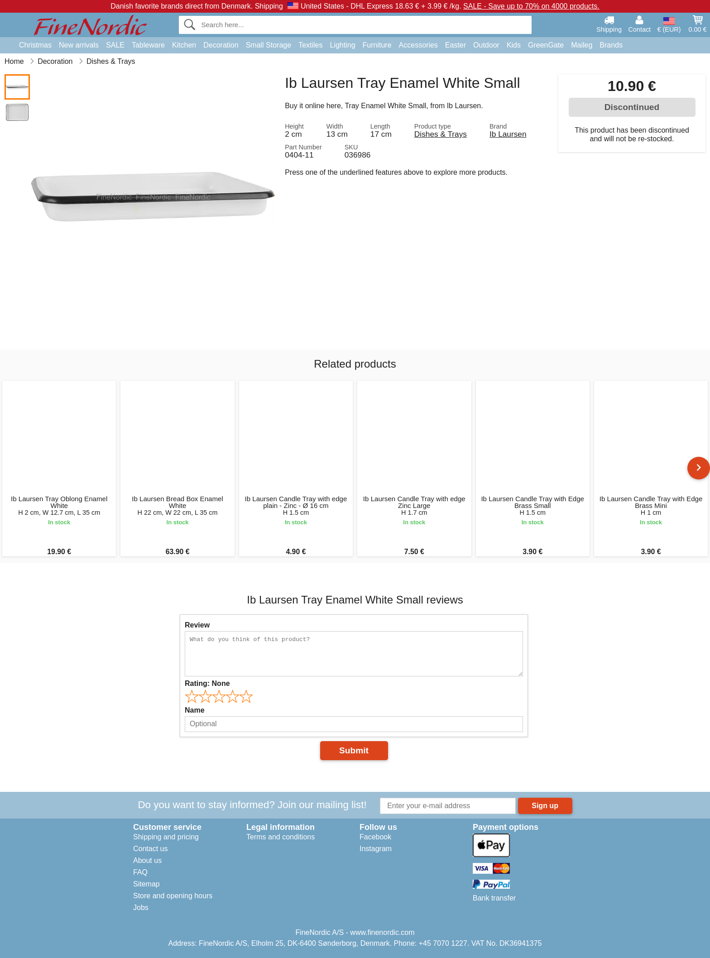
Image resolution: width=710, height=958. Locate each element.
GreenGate (546, 45)
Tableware (148, 45)
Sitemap (146, 884)
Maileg (581, 45)
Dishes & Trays (440, 134)
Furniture (377, 45)
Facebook (375, 837)
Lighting (342, 45)
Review (197, 625)
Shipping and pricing (166, 837)
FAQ (140, 872)
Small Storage (269, 45)
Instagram (376, 849)
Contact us (150, 849)
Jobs (141, 907)
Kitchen (184, 45)
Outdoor (486, 45)
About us (147, 860)
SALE (115, 45)
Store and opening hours (172, 896)
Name (195, 710)
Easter (455, 45)
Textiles (310, 45)
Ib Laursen (508, 134)
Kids (514, 45)
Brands (611, 45)
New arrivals (79, 45)
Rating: (207, 683)
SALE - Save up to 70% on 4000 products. (531, 6)
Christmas (35, 45)
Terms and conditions (280, 837)
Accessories (418, 45)
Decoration (220, 45)
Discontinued (632, 107)
